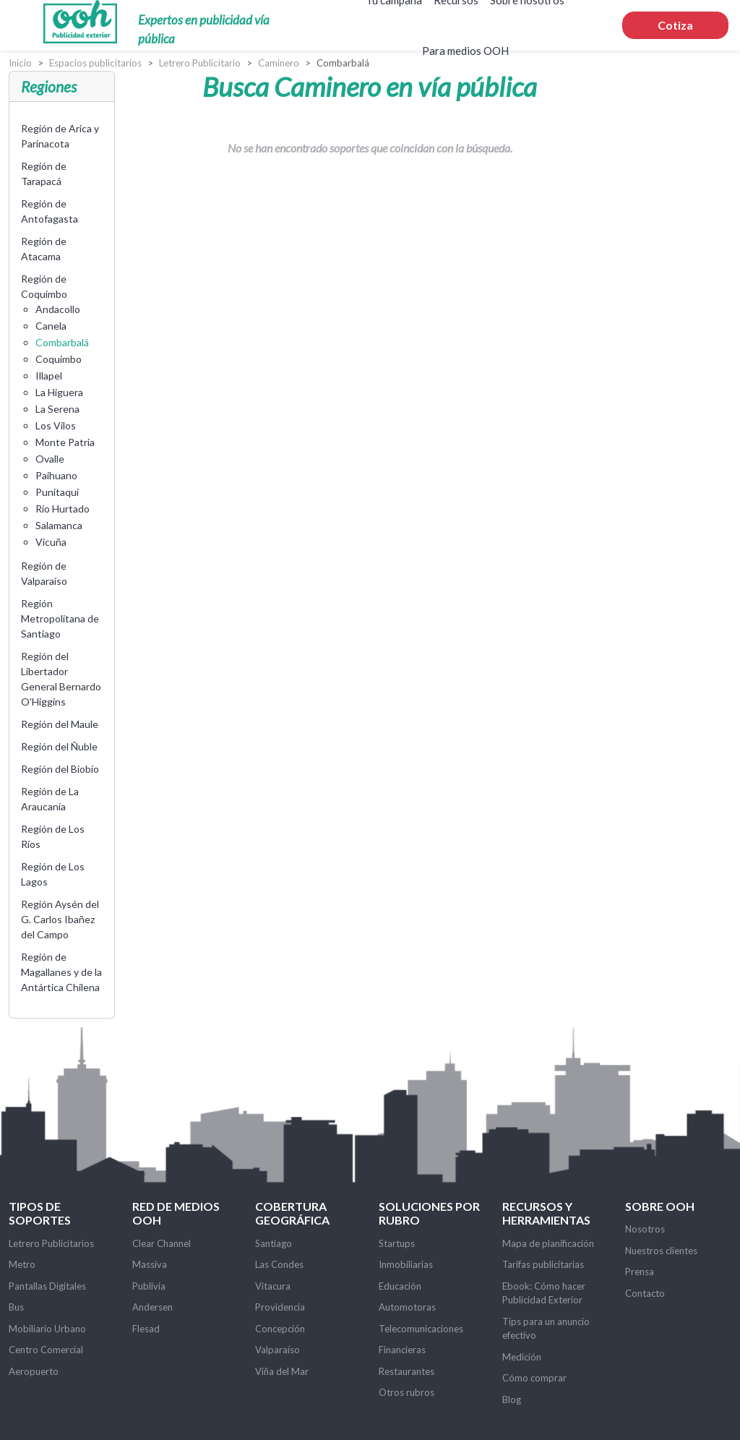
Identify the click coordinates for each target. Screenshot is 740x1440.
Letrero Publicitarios (51, 1243)
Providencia (280, 1307)
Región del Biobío (60, 769)
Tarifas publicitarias (543, 1264)
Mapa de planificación (548, 1243)
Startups (397, 1243)
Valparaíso (277, 1349)
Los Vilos (55, 425)
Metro (22, 1264)
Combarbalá (62, 342)
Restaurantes (406, 1371)
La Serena (57, 409)
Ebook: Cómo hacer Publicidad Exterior (543, 1293)
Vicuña (50, 542)
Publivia (148, 1286)
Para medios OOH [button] (465, 50)
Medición (521, 1357)
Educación (400, 1286)
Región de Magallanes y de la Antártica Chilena (61, 972)
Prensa (639, 1271)
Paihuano (56, 475)
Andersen (152, 1307)
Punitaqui (57, 492)
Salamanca (58, 525)
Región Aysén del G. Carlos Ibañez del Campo (60, 919)
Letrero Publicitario (200, 63)
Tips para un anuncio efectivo (546, 1329)
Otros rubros (406, 1392)
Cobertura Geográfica (292, 1213)
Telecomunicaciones (421, 1328)
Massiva (149, 1264)
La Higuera (59, 392)
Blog (511, 1399)
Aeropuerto (34, 1371)
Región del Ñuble (59, 746)
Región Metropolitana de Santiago (60, 618)
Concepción (280, 1328)
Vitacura (273, 1286)
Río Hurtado (62, 508)
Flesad (146, 1328)
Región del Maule (59, 724)
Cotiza (675, 25)
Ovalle (49, 459)
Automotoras (407, 1307)
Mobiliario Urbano (47, 1328)
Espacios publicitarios (95, 63)
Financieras (402, 1349)
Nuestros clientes (661, 1250)
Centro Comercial (46, 1349)
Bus (16, 1307)
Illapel (48, 375)
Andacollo (57, 309)
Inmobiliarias (406, 1264)
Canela (50, 326)
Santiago (273, 1243)
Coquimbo (58, 359)
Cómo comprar (534, 1378)
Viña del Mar (282, 1371)
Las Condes (279, 1264)
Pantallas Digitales (47, 1286)
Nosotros (645, 1229)
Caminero (278, 63)
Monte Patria (65, 442)
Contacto (645, 1293)
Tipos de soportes (40, 1213)
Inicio (20, 63)
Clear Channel (161, 1243)
